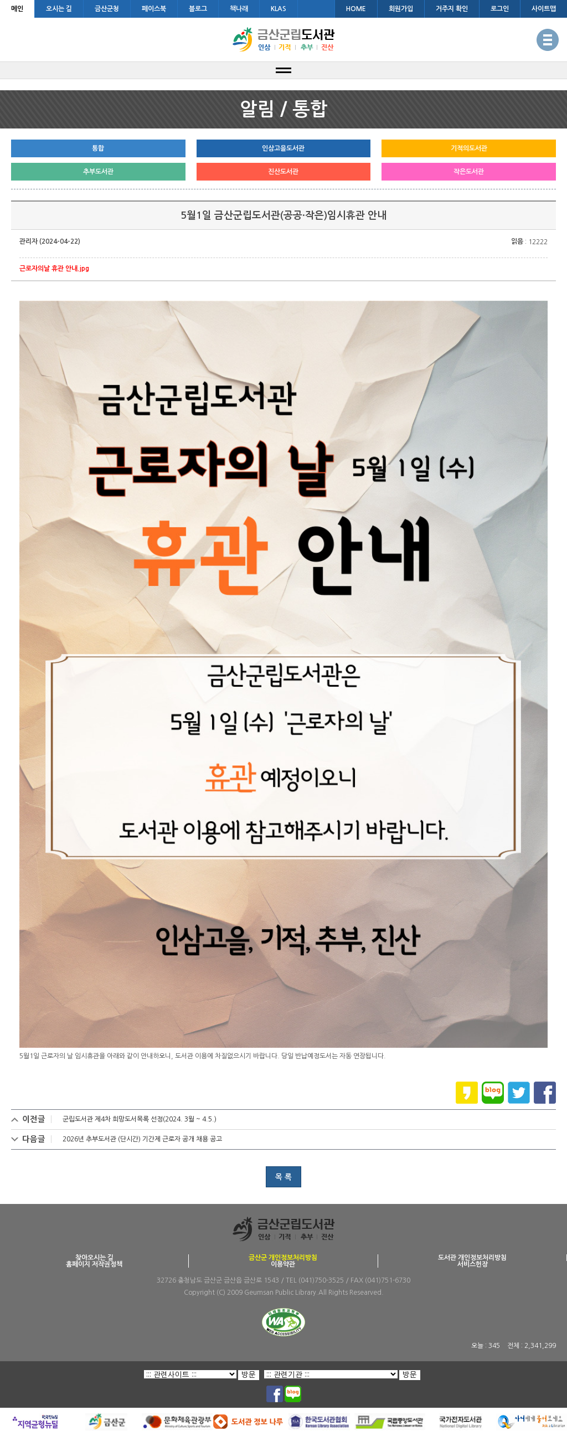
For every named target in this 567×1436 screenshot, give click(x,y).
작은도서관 (468, 171)
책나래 (239, 9)
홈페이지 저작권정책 (94, 1264)
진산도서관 (283, 171)
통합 (98, 148)
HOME (356, 9)
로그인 (500, 9)
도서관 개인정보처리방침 (472, 1257)
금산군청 (107, 9)
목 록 (283, 1177)
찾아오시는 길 (94, 1257)
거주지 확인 (452, 9)
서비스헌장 (472, 1264)
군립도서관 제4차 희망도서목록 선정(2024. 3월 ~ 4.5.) (140, 1119)
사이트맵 (544, 9)
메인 (17, 9)
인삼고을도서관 (283, 148)
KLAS (278, 9)
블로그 (198, 9)
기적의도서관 (469, 148)
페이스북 (154, 9)
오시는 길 (59, 9)
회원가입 (401, 9)
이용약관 (283, 1264)
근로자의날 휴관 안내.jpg (54, 268)
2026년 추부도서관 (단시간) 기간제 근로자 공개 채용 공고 (142, 1139)
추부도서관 (98, 171)
